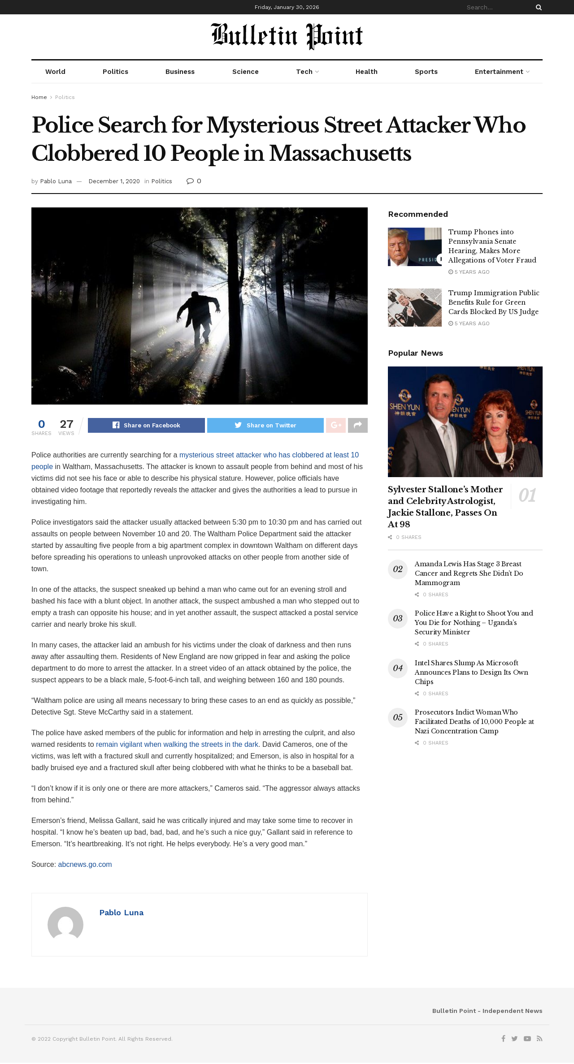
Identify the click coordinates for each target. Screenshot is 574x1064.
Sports (426, 72)
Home (39, 97)
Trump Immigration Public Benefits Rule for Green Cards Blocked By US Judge (493, 302)
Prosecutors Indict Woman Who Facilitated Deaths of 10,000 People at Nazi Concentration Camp (474, 721)
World (55, 72)
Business (180, 72)
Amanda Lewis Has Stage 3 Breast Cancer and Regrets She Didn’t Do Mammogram (469, 573)
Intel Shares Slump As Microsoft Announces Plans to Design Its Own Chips (471, 672)
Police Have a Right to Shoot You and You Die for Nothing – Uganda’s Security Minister (474, 622)
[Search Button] (537, 7)
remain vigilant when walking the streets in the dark (177, 746)
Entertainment (499, 72)
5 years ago (469, 272)
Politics (115, 72)
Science (245, 72)
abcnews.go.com (85, 866)
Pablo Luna (56, 181)
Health (367, 72)
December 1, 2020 (114, 181)
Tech (304, 72)
